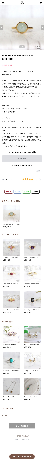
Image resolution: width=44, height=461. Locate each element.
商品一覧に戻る (22, 426)
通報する (39, 171)
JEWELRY (5, 415)
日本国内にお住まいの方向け (22, 165)
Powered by (22, 439)
